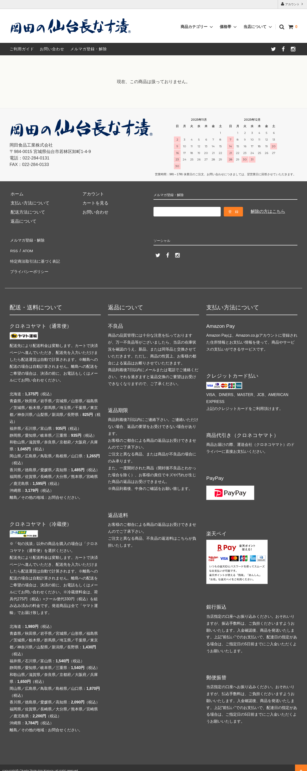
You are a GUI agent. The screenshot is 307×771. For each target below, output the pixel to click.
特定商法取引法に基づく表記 (38, 257)
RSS (14, 248)
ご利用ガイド (22, 49)
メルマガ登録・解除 (88, 49)
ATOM (28, 248)
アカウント (292, 4)
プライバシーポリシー (31, 267)
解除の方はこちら (268, 211)
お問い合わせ (52, 49)
